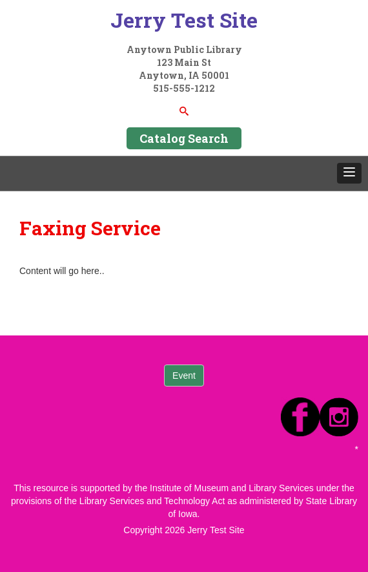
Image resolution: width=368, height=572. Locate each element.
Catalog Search (184, 138)
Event (184, 375)
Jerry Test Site (184, 20)
